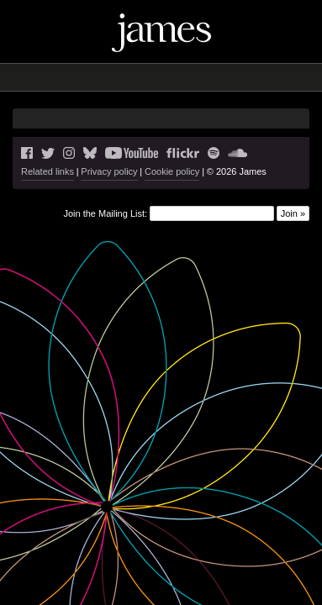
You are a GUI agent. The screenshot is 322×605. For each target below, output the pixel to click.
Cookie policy (172, 171)
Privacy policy (109, 171)
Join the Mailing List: (105, 213)
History (231, 77)
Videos (189, 77)
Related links (47, 171)
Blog (111, 77)
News (53, 77)
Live (83, 77)
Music (147, 77)
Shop (270, 77)
